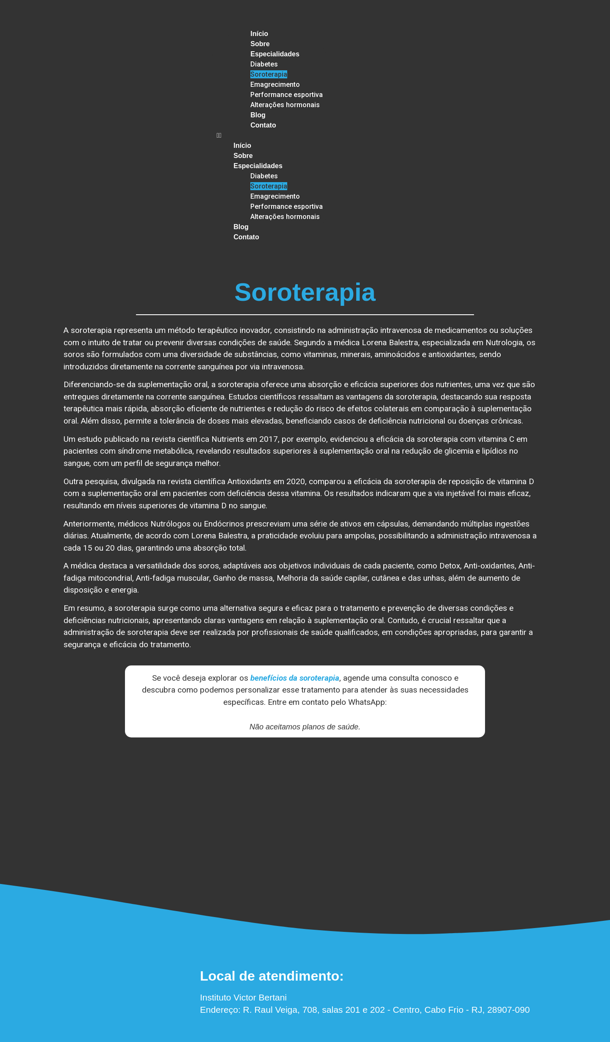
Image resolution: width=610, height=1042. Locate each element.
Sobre (259, 43)
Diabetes (264, 64)
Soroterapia (268, 74)
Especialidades (274, 54)
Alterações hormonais (285, 105)
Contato (263, 125)
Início (259, 33)
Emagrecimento (275, 84)
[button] (269, 135)
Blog (258, 115)
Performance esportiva (286, 95)
